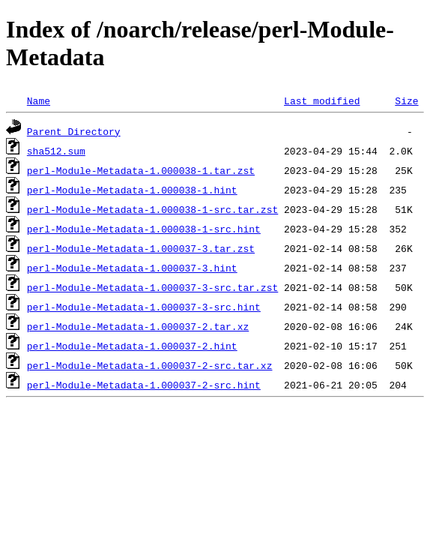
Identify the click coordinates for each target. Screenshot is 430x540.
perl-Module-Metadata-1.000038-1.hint (132, 189)
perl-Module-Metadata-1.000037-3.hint (132, 267)
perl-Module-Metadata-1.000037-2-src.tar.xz (150, 365)
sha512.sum (56, 151)
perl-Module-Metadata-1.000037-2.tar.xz (138, 326)
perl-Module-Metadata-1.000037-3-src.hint (144, 307)
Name (38, 100)
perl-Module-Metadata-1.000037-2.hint (132, 345)
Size (406, 100)
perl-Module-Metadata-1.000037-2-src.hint (144, 385)
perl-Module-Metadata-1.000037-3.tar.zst (141, 248)
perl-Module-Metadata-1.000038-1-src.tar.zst (152, 209)
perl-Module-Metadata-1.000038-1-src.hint (144, 229)
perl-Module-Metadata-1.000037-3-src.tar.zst (152, 287)
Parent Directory (74, 131)
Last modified (322, 100)
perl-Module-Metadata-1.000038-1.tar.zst (141, 170)
